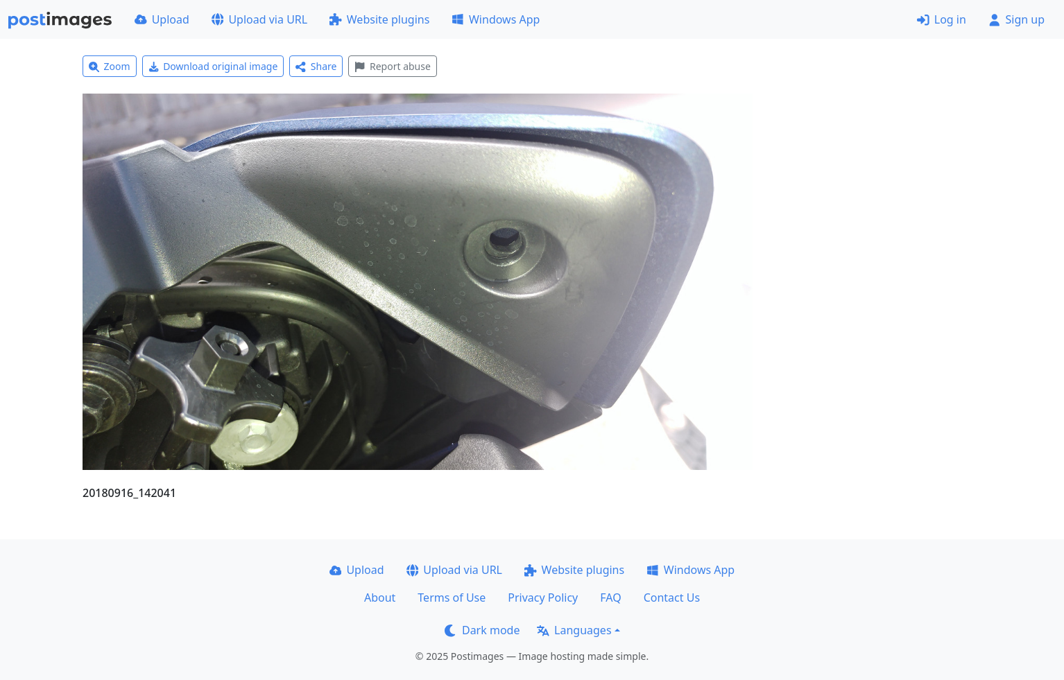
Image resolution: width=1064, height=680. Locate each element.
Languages (574, 630)
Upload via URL (259, 19)
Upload (162, 19)
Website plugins (379, 19)
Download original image (213, 66)
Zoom (109, 66)
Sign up (1016, 19)
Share (315, 66)
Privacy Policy (543, 597)
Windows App (496, 19)
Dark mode (482, 630)
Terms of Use (452, 597)
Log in (941, 19)
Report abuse (392, 66)
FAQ (610, 597)
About (379, 597)
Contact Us (672, 597)
